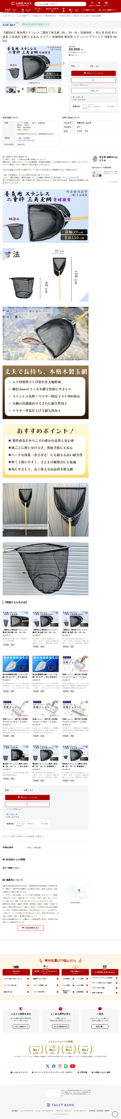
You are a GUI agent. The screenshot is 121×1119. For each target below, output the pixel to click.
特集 (64, 10)
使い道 (74, 10)
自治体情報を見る (30, 928)
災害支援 (83, 1072)
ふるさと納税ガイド (21, 1026)
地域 (26, 10)
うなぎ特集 (66, 978)
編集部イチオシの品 (39, 978)
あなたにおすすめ (52, 10)
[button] (27, 613)
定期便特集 (80, 992)
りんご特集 (66, 985)
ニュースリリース (26, 1110)
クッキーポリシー (80, 1110)
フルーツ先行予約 (38, 992)
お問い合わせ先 (79, 100)
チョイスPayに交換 (98, 988)
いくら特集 (80, 978)
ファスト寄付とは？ (81, 85)
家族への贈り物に (97, 993)
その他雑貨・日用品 (33, 836)
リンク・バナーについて (44, 1110)
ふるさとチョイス (20, 1072)
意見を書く (100, 1026)
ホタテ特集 (80, 985)
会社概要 (15, 1110)
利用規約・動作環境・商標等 (99, 1110)
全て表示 (111, 106)
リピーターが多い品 (10, 985)
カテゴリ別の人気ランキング (13, 978)
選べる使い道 (78, 97)
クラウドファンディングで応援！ (102, 978)
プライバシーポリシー (63, 1110)
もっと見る (113, 182)
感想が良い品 (8, 992)
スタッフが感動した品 (40, 985)
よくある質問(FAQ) (60, 1026)
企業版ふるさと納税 (102, 1072)
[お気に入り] (115, 1114)
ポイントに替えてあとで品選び (102, 983)
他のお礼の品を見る (27, 140)
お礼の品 (11, 10)
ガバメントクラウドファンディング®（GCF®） (53, 1072)
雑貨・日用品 (16, 836)
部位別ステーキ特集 (67, 992)
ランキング (38, 10)
